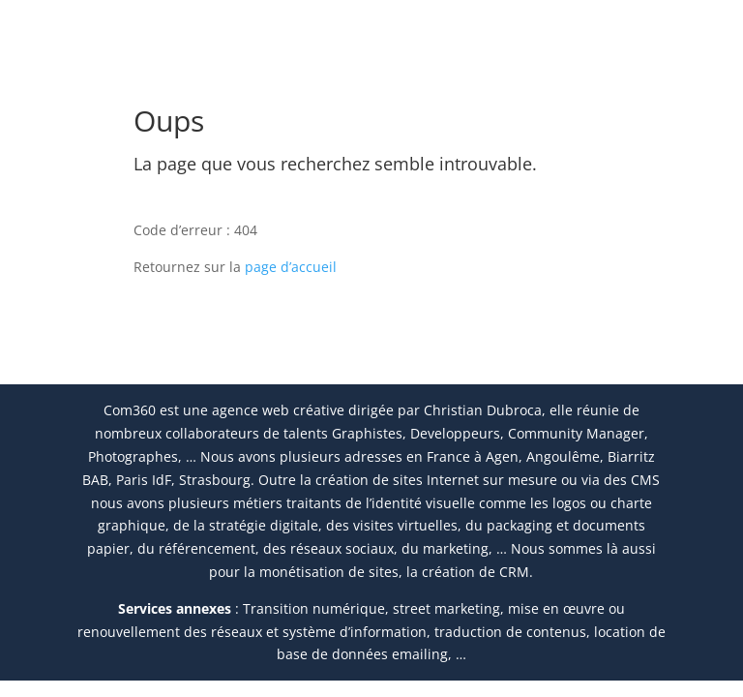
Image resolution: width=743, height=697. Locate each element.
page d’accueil (291, 267)
